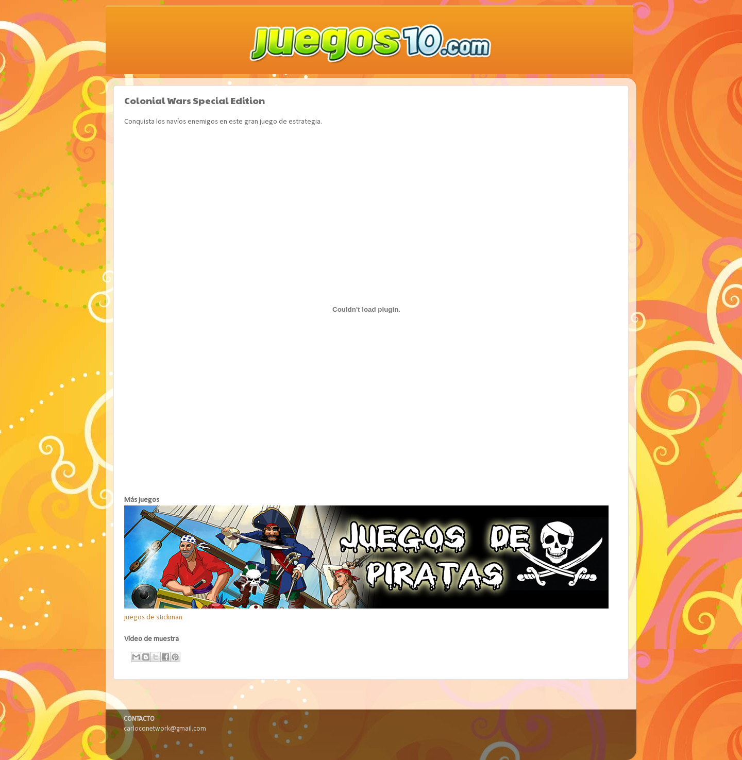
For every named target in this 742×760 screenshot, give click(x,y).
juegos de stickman (153, 617)
